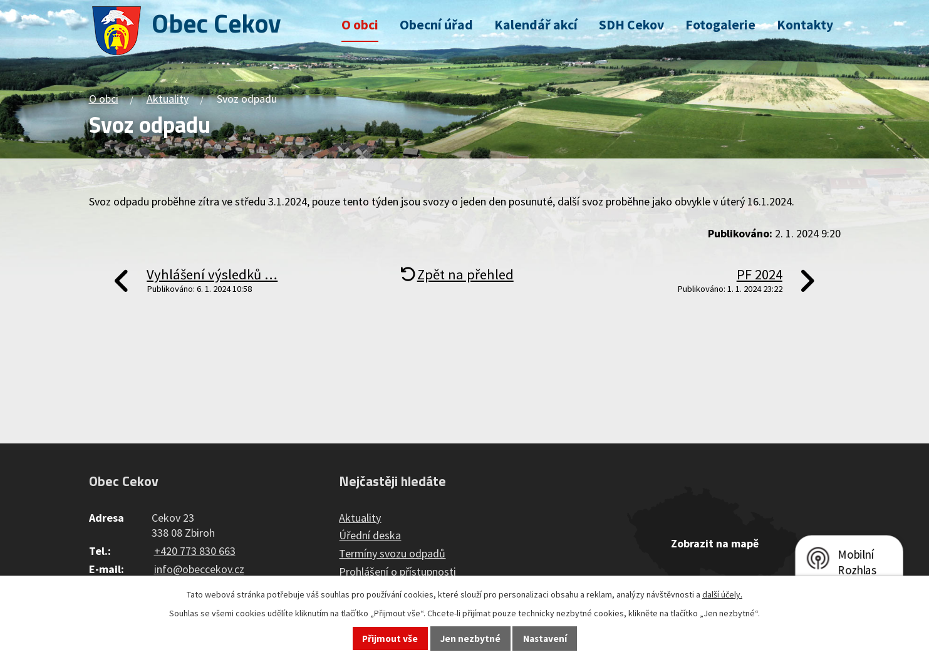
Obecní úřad (436, 24)
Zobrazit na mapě (715, 543)
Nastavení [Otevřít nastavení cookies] (545, 638)
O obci (359, 24)
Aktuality (168, 98)
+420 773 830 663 (195, 551)
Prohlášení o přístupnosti (397, 571)
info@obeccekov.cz (199, 569)
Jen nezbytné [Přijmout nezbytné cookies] (470, 638)
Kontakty (805, 24)
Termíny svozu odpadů (392, 553)
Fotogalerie (720, 24)
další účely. (722, 594)
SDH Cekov (631, 24)
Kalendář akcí (536, 24)
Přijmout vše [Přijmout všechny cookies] (390, 638)
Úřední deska (370, 535)
